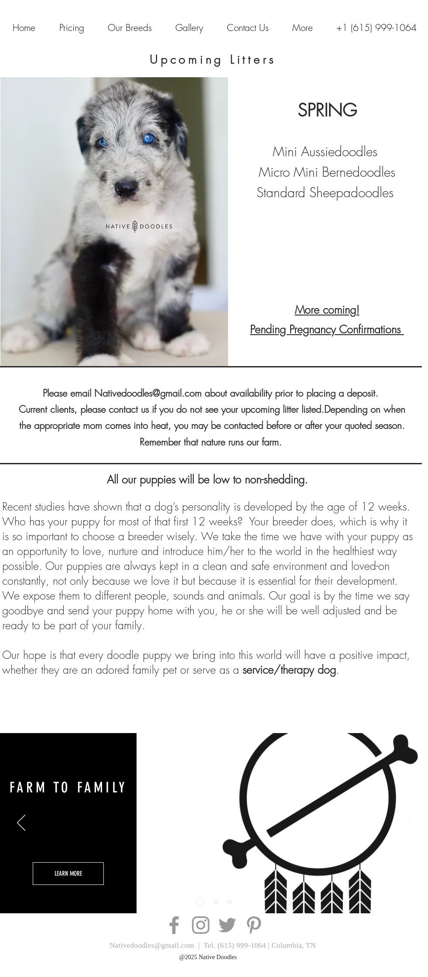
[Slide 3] (200, 902)
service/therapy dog (289, 669)
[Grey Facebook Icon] (174, 925)
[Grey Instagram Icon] (200, 925)
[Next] (407, 823)
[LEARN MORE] (68, 873)
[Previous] (21, 823)
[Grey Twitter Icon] (227, 925)
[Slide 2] (216, 902)
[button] (303, 28)
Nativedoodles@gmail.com (148, 393)
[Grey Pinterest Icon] (254, 925)
